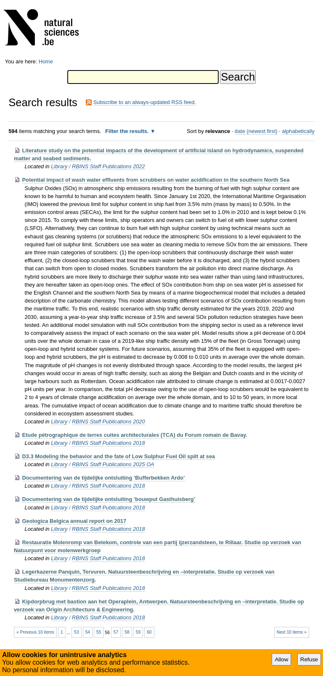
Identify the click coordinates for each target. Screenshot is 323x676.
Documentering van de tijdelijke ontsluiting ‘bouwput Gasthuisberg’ (109, 499)
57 (116, 632)
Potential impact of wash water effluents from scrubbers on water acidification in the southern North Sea (156, 180)
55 (98, 632)
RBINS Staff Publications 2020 (108, 421)
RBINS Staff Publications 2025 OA (113, 464)
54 (87, 632)
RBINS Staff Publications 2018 (108, 443)
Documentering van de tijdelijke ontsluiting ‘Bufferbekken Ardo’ (103, 478)
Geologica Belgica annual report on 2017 (74, 521)
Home (46, 61)
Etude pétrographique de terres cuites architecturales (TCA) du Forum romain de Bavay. (134, 435)
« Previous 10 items (35, 632)
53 (76, 632)
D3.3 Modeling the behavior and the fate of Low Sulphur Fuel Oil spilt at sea (118, 456)
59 (138, 632)
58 (126, 632)
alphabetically (298, 131)
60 (149, 632)
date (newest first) (256, 131)
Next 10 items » (292, 632)
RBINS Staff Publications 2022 (108, 166)
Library (59, 166)
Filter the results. (127, 131)
